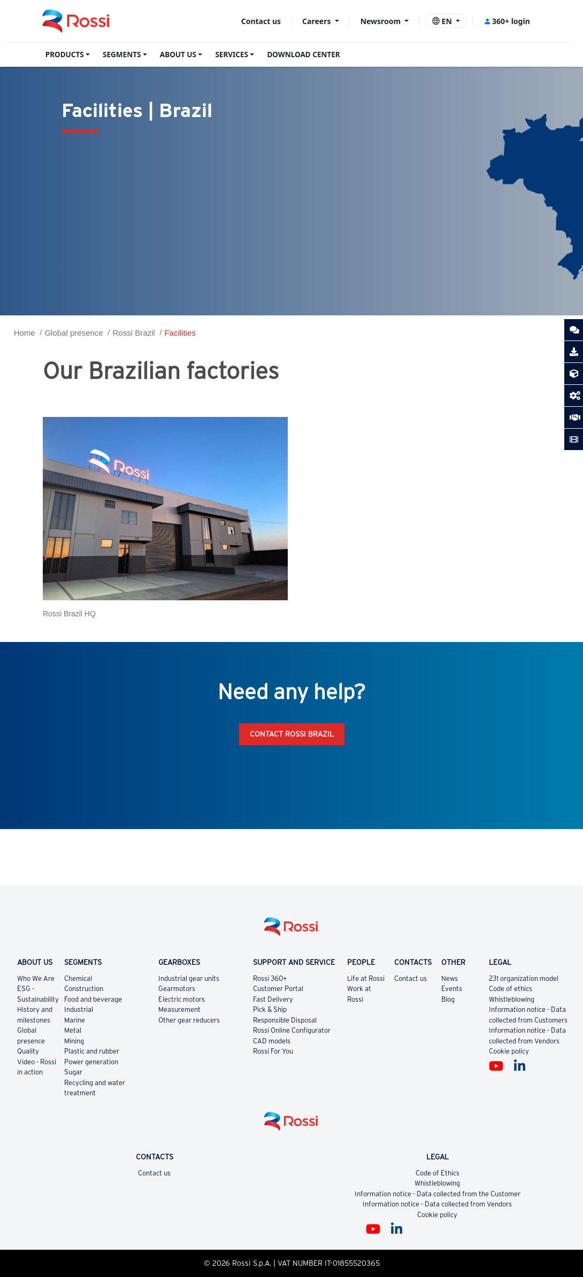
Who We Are (36, 978)
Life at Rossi (366, 978)
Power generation (91, 1062)
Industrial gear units (188, 978)
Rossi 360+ (270, 978)
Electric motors (181, 999)
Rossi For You (273, 1051)
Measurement (179, 1009)
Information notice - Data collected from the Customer (437, 1194)
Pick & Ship (270, 1009)
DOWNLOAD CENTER (303, 54)
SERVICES (231, 54)
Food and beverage (93, 999)
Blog (448, 999)
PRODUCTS (64, 54)
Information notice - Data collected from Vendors (437, 1204)
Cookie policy (509, 1051)
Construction (83, 989)
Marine (74, 1020)
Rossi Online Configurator (292, 1030)
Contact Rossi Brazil (292, 734)
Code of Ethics (437, 1173)
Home (24, 332)
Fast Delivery (273, 999)
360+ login (507, 21)
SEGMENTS (122, 54)
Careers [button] (317, 21)
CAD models (271, 1041)
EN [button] (443, 21)
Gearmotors (176, 989)
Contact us (261, 21)
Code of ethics (510, 989)
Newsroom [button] (381, 21)
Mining (74, 1041)
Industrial (78, 1009)
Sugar (73, 1072)
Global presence (73, 332)
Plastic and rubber (91, 1051)
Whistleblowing (511, 999)
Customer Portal (278, 989)
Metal (72, 1030)
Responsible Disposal (285, 1020)
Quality (28, 1051)
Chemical (78, 978)
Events (451, 989)
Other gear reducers (189, 1020)
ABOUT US (178, 54)
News (449, 978)
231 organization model (523, 978)
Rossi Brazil (133, 332)
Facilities (179, 332)
